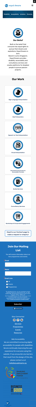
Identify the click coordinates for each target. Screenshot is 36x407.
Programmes (12, 287)
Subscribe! (18, 304)
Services (18, 324)
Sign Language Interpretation (18, 99)
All (9, 281)
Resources (18, 333)
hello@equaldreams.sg (17, 363)
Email (7, 260)
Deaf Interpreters (18, 117)
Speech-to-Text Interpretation (18, 135)
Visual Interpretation (18, 152)
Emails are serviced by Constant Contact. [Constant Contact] (19, 299)
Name (7, 269)
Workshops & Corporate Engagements (18, 223)
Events (10, 284)
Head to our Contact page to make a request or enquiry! (18, 233)
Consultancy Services (18, 206)
